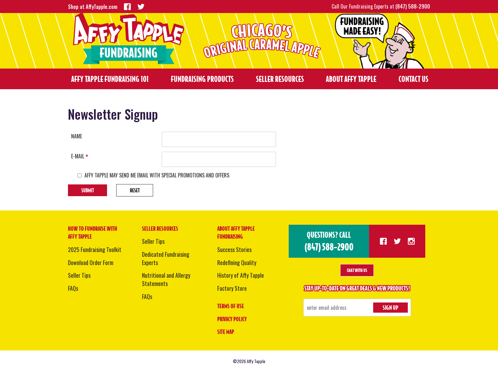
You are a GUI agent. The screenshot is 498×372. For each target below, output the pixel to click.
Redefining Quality (236, 262)
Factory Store (232, 288)
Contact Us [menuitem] (413, 78)
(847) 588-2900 (412, 6)
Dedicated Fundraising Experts (165, 258)
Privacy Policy (232, 319)
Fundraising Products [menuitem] (202, 78)
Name (76, 136)
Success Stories (234, 249)
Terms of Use (230, 305)
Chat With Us (357, 270)
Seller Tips (79, 275)
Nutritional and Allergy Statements (166, 279)
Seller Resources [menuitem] (280, 78)
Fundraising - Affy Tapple (128, 38)
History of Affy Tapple (240, 275)
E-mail (79, 156)
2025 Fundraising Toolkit (94, 249)
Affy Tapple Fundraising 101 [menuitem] (110, 78)
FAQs (73, 288)
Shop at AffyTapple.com (93, 6)
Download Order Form (90, 262)
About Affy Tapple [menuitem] (351, 78)
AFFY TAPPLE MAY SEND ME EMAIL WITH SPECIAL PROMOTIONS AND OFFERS (156, 175)
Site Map (225, 331)
